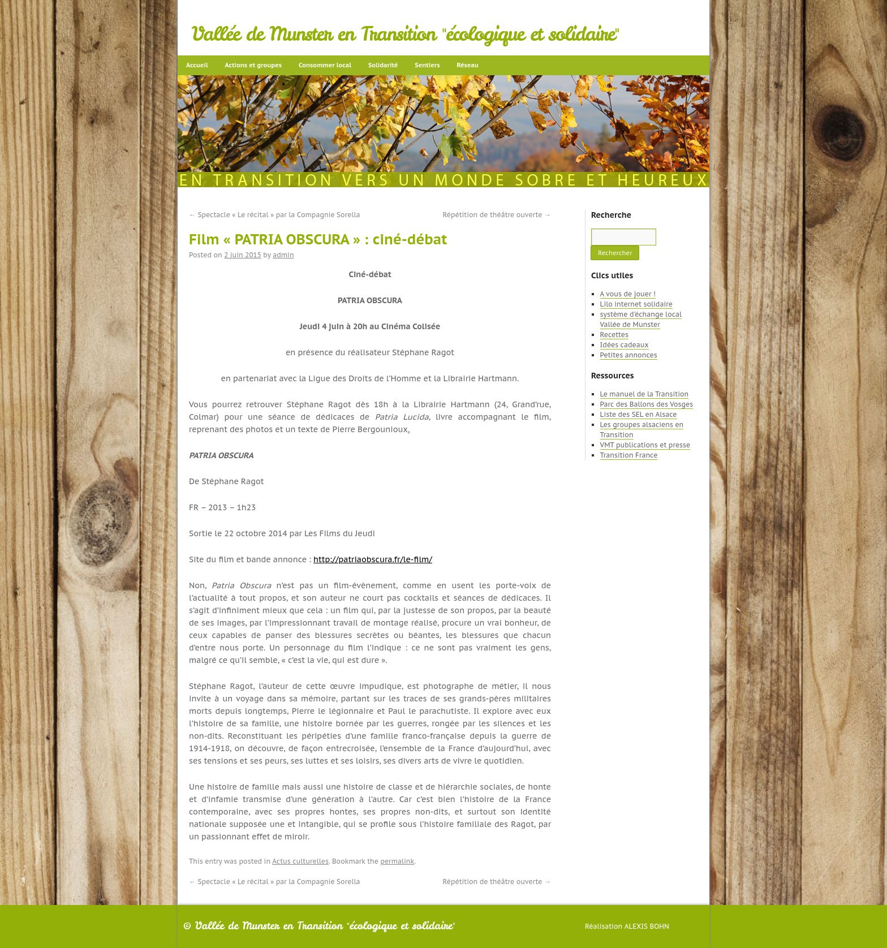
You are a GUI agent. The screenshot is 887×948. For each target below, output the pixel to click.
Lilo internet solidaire (636, 304)
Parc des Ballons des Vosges (647, 404)
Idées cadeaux (624, 345)
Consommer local (325, 65)
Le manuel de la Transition (644, 394)
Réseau (467, 65)
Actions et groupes (253, 65)
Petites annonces (628, 355)
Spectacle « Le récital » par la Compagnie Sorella (274, 214)
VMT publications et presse (645, 445)
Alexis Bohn (647, 926)
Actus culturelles (300, 861)
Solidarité (383, 65)
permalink (397, 861)
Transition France (629, 455)
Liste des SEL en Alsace (638, 414)
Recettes (614, 334)
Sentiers (427, 65)
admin (283, 255)
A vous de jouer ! (628, 294)
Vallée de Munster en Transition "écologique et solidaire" (405, 34)
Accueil (197, 65)
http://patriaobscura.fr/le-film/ (372, 559)
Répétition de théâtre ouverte (497, 214)
